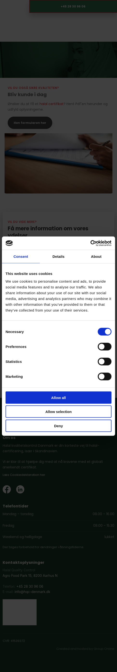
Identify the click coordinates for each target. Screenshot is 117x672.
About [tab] (96, 256)
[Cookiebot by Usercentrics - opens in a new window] (90, 243)
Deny (58, 426)
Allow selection (58, 412)
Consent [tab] (20, 256)
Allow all (58, 397)
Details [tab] (58, 256)
